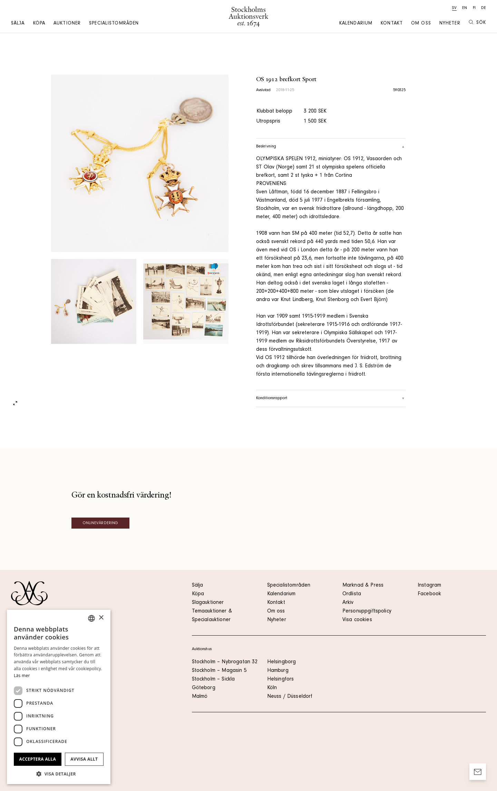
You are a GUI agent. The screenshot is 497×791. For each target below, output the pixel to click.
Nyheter (449, 23)
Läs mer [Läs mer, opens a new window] (22, 675)
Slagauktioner (208, 603)
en (464, 8)
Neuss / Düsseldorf (290, 697)
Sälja (18, 23)
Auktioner (67, 23)
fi (474, 8)
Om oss (421, 23)
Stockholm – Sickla (213, 679)
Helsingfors (280, 679)
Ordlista (351, 594)
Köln (272, 688)
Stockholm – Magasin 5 (219, 671)
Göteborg (203, 688)
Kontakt (392, 23)
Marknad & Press (362, 585)
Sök (477, 23)
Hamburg (278, 671)
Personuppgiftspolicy (366, 611)
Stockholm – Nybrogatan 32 (225, 662)
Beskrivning (331, 146)
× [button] (101, 617)
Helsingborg (281, 662)
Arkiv (348, 603)
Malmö (200, 697)
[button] (59, 773)
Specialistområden (114, 23)
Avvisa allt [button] (84, 759)
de (483, 8)
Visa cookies (357, 620)
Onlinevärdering (100, 523)
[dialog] (58, 697)
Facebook (429, 594)
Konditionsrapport (331, 398)
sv (454, 8)
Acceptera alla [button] (37, 759)
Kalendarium (355, 23)
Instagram (429, 585)
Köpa (39, 23)
